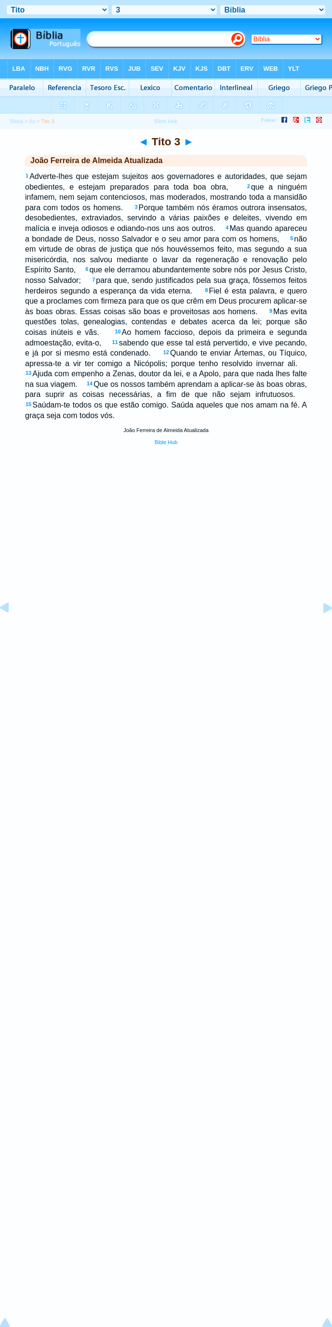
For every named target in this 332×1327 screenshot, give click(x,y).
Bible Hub (166, 442)
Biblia (16, 121)
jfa (32, 121)
